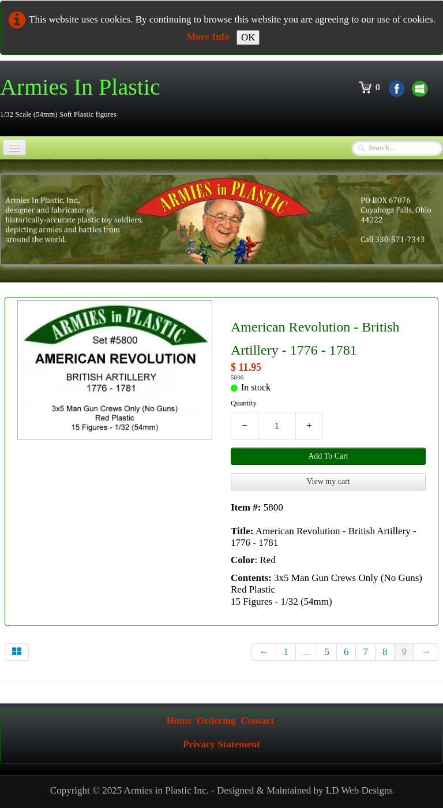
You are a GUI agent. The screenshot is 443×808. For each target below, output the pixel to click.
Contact (257, 720)
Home (179, 720)
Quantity (244, 403)
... (306, 651)
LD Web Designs (359, 790)
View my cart (328, 481)
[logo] (84, 97)
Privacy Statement (221, 744)
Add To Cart (328, 456)
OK (248, 37)
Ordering (216, 720)
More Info (208, 36)
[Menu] (14, 147)
